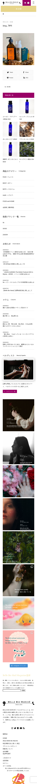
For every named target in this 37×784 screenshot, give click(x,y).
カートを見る (7, 766)
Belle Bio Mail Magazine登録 (16, 675)
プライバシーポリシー (10, 746)
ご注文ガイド (7, 758)
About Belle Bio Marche (10, 741)
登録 (23, 690)
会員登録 (5, 760)
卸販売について (8, 749)
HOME (5, 738)
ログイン (5, 763)
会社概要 (5, 751)
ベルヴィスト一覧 (10, 391)
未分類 (11, 21)
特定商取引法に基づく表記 (11, 743)
